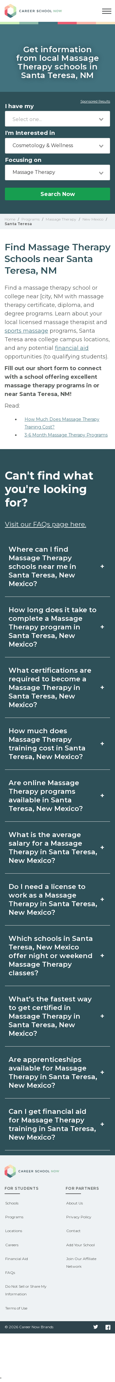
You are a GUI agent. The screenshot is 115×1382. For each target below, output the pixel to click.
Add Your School (80, 1245)
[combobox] (57, 118)
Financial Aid (16, 1258)
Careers (11, 1245)
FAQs (10, 1272)
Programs (14, 1217)
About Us (74, 1203)
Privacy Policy (78, 1217)
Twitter (95, 1327)
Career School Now (38, 11)
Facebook (107, 1327)
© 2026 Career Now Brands (29, 1327)
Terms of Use (16, 1308)
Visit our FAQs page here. (45, 524)
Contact (73, 1230)
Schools (11, 1203)
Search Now (57, 194)
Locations (13, 1230)
